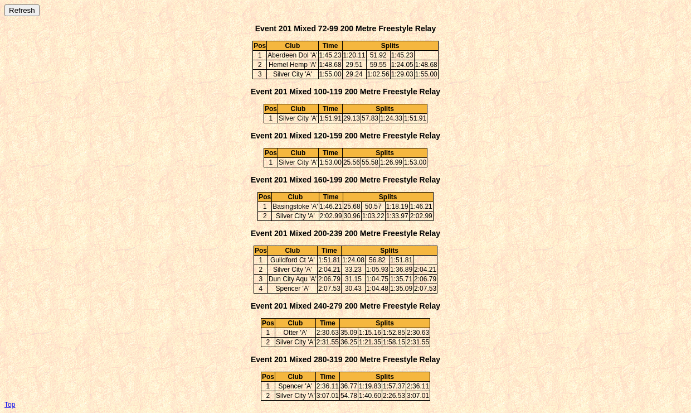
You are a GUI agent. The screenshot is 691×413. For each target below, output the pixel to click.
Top (9, 405)
